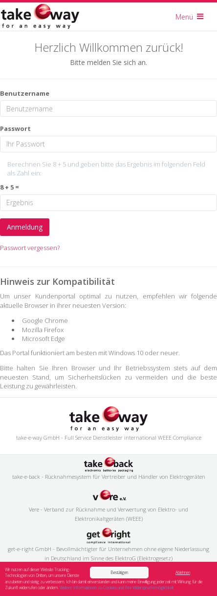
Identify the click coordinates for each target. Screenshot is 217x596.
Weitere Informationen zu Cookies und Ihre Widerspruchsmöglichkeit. (117, 588)
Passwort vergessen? (30, 247)
